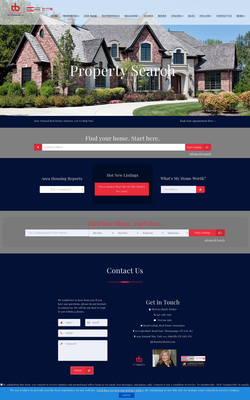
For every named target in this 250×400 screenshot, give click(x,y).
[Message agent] (162, 316)
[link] (200, 187)
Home (54, 16)
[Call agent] (162, 305)
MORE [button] (241, 16)
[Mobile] (82, 328)
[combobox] (62, 187)
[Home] (30, 6)
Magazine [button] (132, 16)
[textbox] (62, 187)
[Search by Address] (122, 147)
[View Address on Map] (162, 326)
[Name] (69, 318)
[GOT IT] (126, 395)
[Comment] (82, 346)
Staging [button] (177, 16)
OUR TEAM (90, 16)
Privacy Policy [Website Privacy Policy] (173, 383)
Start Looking (202, 229)
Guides (148, 16)
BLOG (191, 16)
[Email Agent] (162, 337)
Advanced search (200, 153)
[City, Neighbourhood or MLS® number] (57, 229)
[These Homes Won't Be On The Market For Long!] (122, 187)
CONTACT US (224, 16)
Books (162, 16)
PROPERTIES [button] (71, 16)
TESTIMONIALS (111, 16)
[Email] (96, 318)
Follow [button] (206, 16)
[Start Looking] (198, 147)
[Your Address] (178, 187)
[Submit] (81, 365)
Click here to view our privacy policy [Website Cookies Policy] (120, 390)
